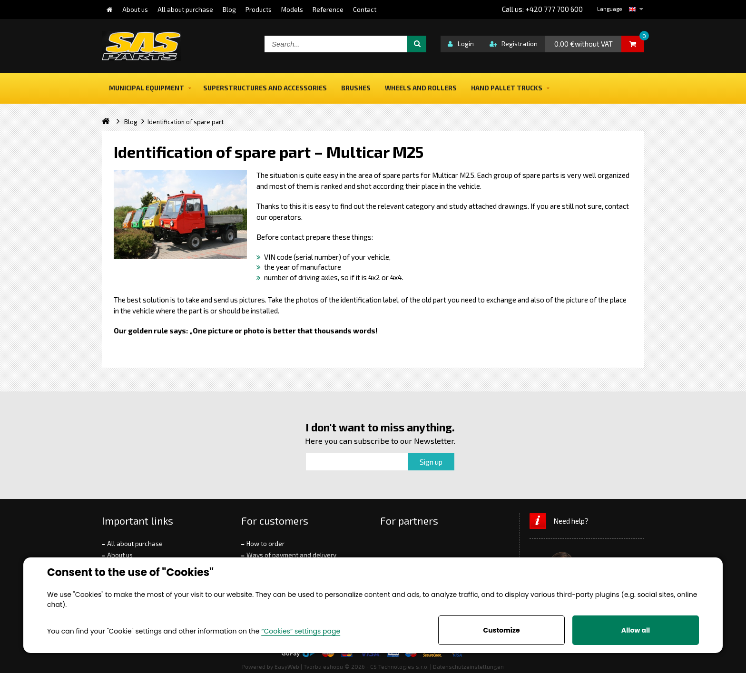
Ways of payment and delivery (291, 555)
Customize (501, 630)
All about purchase (135, 543)
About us (120, 555)
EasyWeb (287, 666)
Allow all (635, 630)
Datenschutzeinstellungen (468, 666)
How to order (265, 543)
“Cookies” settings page (300, 631)
